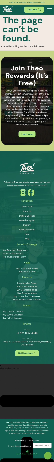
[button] (49, 9)
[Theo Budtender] (48, 455)
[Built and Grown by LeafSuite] (27, 452)
